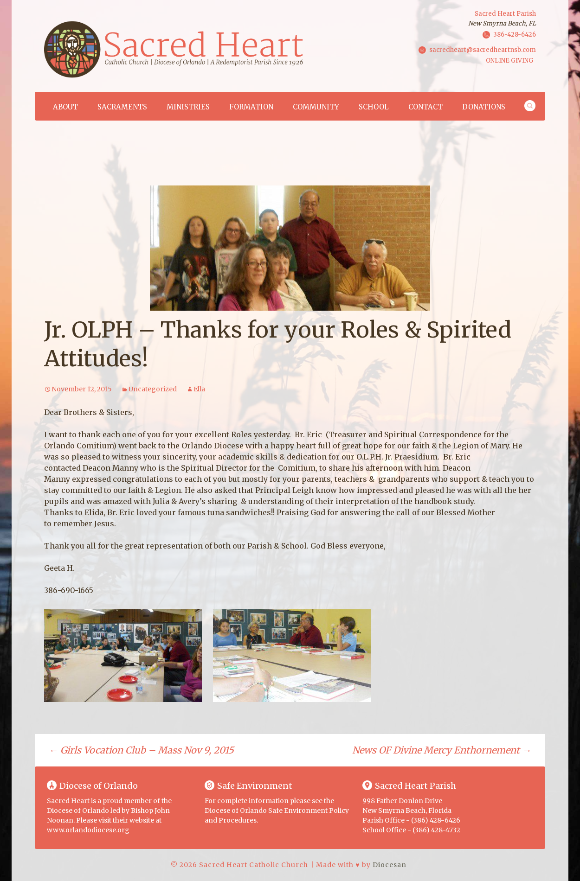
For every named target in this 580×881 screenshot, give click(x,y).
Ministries (188, 106)
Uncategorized (153, 389)
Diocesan (389, 865)
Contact (425, 106)
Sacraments (122, 106)
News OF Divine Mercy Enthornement (441, 750)
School (374, 106)
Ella (199, 389)
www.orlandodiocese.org (88, 830)
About (65, 106)
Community (316, 106)
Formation (251, 106)
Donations (483, 106)
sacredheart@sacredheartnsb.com (482, 49)
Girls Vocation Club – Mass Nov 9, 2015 (141, 750)
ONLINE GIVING (509, 60)
